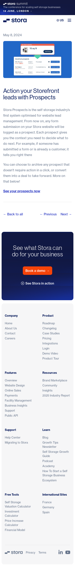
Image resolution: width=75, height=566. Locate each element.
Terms (42, 552)
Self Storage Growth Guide (55, 454)
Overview (11, 380)
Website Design (15, 385)
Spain (46, 512)
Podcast (47, 461)
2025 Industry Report (56, 395)
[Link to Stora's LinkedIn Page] (60, 552)
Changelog (49, 328)
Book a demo (37, 270)
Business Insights (16, 405)
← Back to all (13, 214)
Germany (48, 507)
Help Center (12, 437)
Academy (48, 466)
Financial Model (15, 530)
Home (8, 323)
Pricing (46, 338)
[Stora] (14, 552)
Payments (11, 395)
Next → (66, 214)
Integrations (50, 343)
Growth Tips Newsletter (50, 444)
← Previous (48, 214)
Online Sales (13, 390)
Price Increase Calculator (14, 523)
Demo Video (50, 353)
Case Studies (51, 333)
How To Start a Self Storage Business (54, 473)
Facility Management (18, 400)
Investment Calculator (12, 513)
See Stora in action (37, 283)
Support (10, 410)
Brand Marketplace (54, 380)
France (47, 502)
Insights (47, 390)
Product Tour (50, 358)
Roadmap (48, 323)
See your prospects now (21, 191)
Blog (45, 437)
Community (49, 385)
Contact (10, 333)
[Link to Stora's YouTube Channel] (67, 552)
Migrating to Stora (16, 442)
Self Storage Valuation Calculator (18, 504)
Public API (11, 415)
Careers (10, 338)
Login (45, 348)
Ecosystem (49, 480)
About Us (11, 328)
